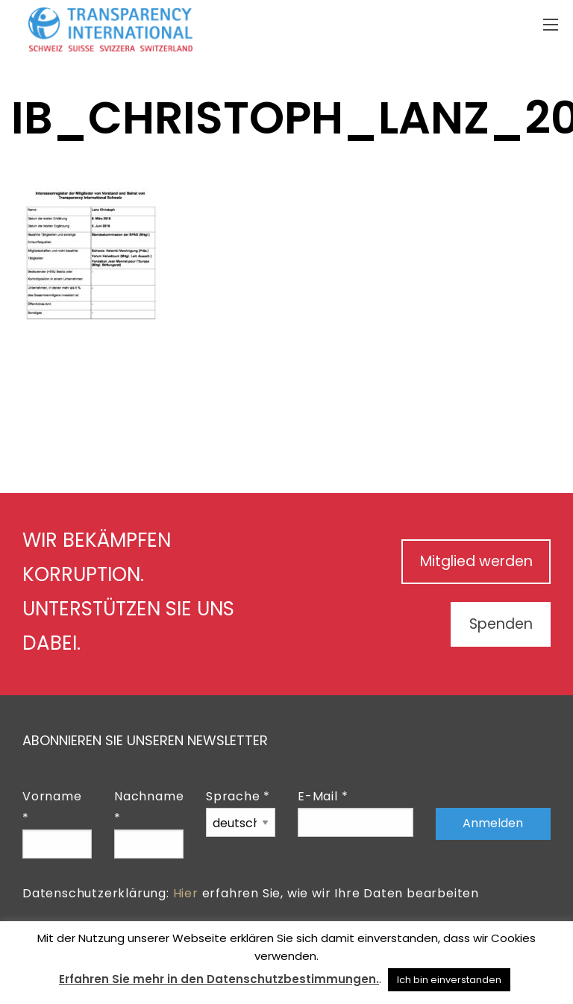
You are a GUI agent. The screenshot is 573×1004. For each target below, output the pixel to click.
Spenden (496, 624)
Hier (185, 893)
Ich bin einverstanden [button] (449, 980)
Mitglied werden (470, 561)
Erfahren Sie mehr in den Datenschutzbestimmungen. (219, 979)
